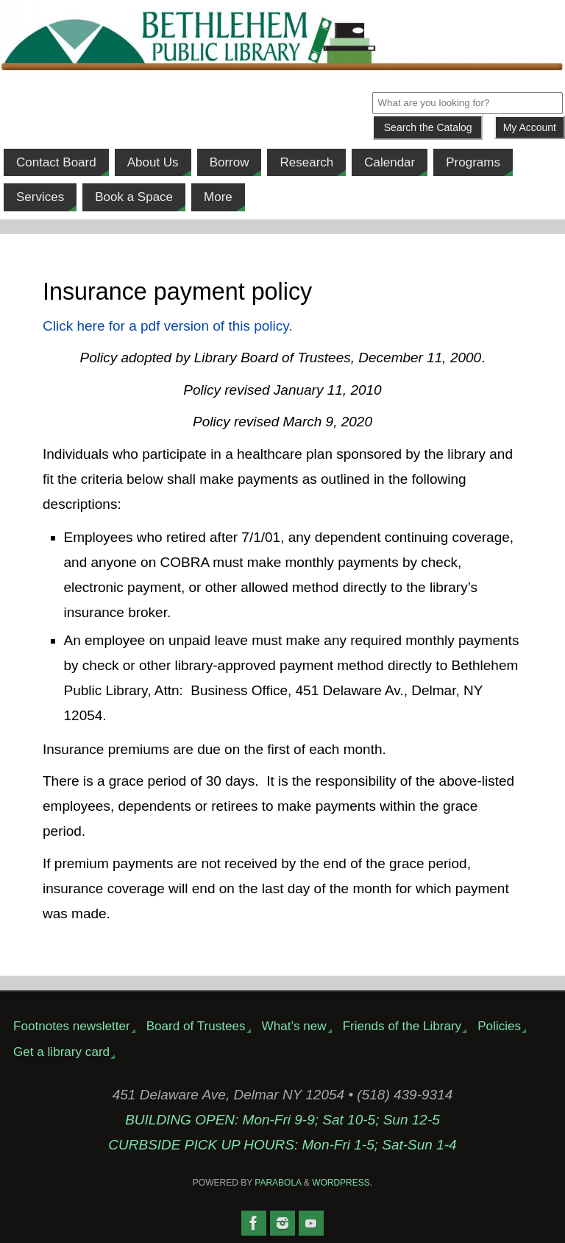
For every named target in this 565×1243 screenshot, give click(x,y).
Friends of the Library (402, 1026)
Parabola (278, 1182)
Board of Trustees (196, 1026)
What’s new (294, 1026)
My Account (529, 127)
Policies (499, 1026)
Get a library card (61, 1052)
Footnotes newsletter (71, 1026)
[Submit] (427, 127)
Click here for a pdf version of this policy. (168, 326)
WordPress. (342, 1182)
